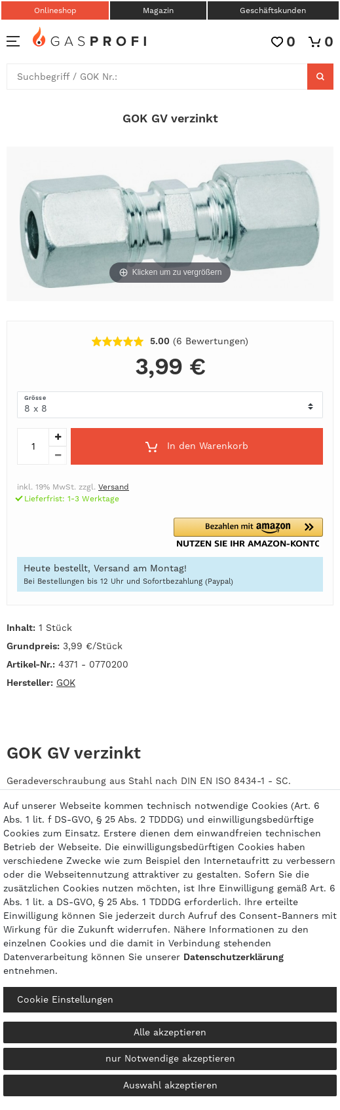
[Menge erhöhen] (57, 437)
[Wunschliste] (283, 41)
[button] (249, 532)
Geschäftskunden (273, 10)
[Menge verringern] (57, 455)
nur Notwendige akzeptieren (170, 1058)
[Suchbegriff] (157, 76)
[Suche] (320, 76)
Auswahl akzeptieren (170, 1085)
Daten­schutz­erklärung (233, 957)
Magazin (158, 10)
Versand (113, 487)
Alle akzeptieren (170, 1032)
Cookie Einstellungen (65, 999)
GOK (65, 682)
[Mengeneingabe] (32, 446)
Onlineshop (55, 10)
